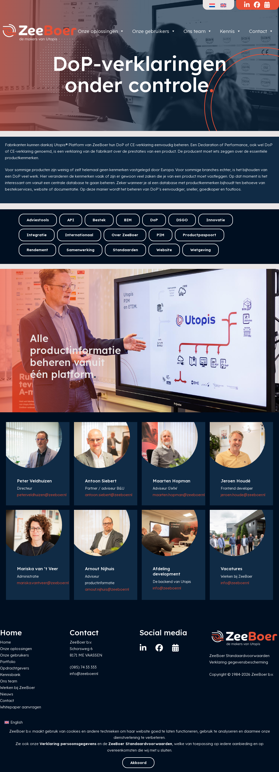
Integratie (37, 234)
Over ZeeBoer (125, 234)
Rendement (37, 249)
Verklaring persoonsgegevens (68, 743)
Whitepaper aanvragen (20, 707)
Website (164, 249)
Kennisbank (10, 674)
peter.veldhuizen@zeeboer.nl (42, 494)
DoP (154, 220)
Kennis (230, 31)
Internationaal (79, 234)
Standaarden (125, 249)
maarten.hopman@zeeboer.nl (179, 494)
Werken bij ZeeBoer (17, 687)
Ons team (198, 31)
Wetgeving (200, 249)
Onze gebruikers (153, 31)
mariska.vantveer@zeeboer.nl (43, 582)
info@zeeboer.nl (167, 588)
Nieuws (6, 694)
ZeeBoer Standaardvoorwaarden (140, 743)
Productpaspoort (199, 234)
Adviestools (38, 220)
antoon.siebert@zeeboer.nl (108, 494)
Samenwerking (80, 249)
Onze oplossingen (101, 31)
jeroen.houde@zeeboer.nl (243, 494)
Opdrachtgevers (14, 668)
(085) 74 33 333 (83, 667)
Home (5, 642)
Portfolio (7, 661)
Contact (261, 31)
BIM (128, 220)
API (70, 220)
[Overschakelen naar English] (13, 722)
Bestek (99, 220)
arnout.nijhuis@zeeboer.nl (107, 589)
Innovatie (215, 220)
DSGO (182, 220)
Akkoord (138, 762)
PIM (160, 234)
